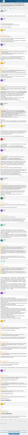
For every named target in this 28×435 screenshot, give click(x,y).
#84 (26, 47)
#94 (26, 228)
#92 (26, 201)
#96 (26, 264)
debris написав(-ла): (4, 245)
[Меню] (1, 1)
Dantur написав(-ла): (4, 410)
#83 (26, 33)
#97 (26, 296)
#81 (26, 14)
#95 (26, 243)
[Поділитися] (25, 14)
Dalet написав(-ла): (4, 49)
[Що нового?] (25, 1)
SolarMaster (3, 6)
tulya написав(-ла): (4, 155)
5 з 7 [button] (7, 8)
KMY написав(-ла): (4, 215)
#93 (26, 213)
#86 (26, 83)
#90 (26, 153)
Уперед (11, 8)
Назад (4, 8)
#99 (26, 373)
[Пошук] (27, 1)
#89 (26, 142)
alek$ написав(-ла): (4, 203)
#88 (26, 129)
